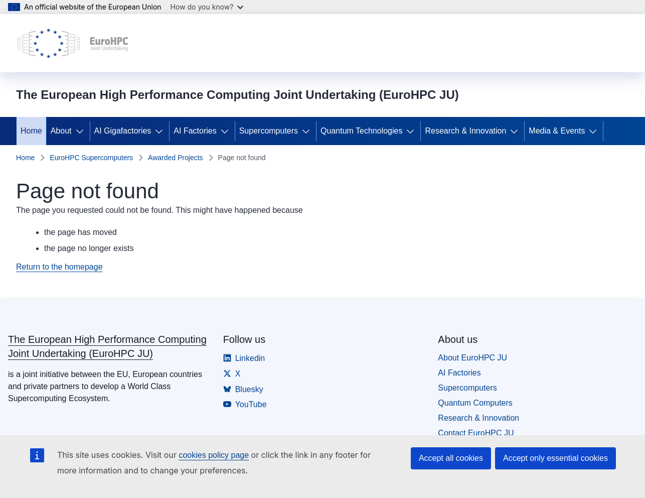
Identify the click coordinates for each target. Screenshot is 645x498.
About (61, 131)
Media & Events (557, 131)
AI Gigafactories (122, 131)
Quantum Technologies (361, 131)
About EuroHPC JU (472, 357)
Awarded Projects (175, 158)
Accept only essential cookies (555, 458)
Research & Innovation (465, 131)
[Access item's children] (82, 131)
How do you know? (207, 7)
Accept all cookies (451, 458)
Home (31, 131)
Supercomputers (268, 131)
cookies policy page (214, 455)
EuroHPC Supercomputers (91, 158)
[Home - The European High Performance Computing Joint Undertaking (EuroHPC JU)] (73, 43)
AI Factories (195, 131)
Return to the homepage (59, 267)
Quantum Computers (475, 403)
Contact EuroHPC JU (476, 433)
